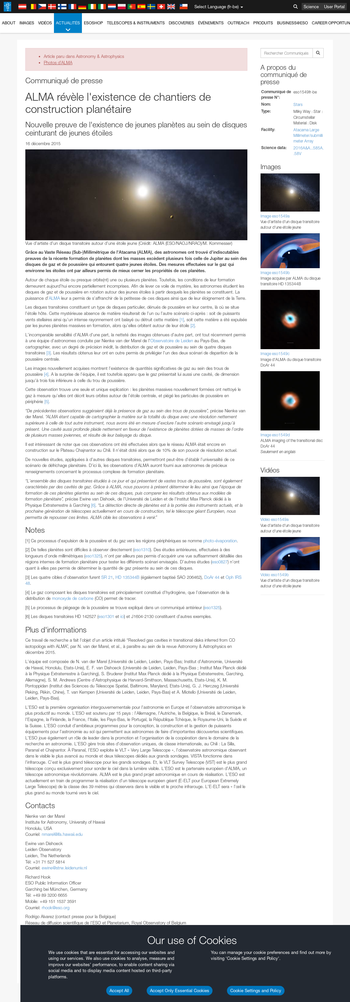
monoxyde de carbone (72, 598)
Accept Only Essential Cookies (179, 990)
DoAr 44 (211, 577)
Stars (298, 104)
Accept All (119, 990)
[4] (46, 374)
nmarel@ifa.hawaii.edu (62, 834)
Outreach (238, 22)
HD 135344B (127, 577)
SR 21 (107, 577)
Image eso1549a (275, 216)
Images (26, 22)
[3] (48, 352)
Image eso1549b (275, 272)
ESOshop (93, 22)
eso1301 (106, 616)
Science (311, 6)
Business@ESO (292, 22)
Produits (263, 22)
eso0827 (220, 561)
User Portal (334, 6)
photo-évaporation (220, 540)
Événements (211, 22)
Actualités (68, 26)
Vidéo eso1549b (275, 574)
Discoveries (181, 22)
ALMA (54, 298)
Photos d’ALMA (58, 62)
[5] (46, 401)
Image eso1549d (275, 434)
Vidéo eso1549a (274, 519)
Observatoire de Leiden (171, 340)
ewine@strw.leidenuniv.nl (64, 867)
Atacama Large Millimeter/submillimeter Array (308, 135)
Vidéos (45, 22)
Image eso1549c (275, 353)
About (8, 22)
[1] (182, 319)
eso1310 (142, 549)
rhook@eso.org (55, 907)
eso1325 (93, 555)
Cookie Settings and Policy (255, 990)
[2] (192, 325)
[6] (93, 505)
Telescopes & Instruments (136, 22)
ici (122, 616)
